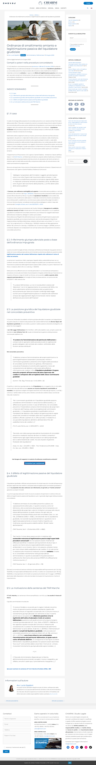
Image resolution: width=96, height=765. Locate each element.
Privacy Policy (63, 763)
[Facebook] (8, 3)
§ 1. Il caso (13, 93)
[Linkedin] (3, 3)
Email (72, 38)
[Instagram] (12, 3)
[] (53, 694)
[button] (88, 3)
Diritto (23, 55)
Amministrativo (31, 55)
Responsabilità (72, 24)
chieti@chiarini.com (49, 736)
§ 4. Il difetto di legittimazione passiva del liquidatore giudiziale (29, 99)
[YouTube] (6, 3)
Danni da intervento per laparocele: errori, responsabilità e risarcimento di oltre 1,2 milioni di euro (77, 122)
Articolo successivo (58, 701)
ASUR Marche (18, 157)
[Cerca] (85, 161)
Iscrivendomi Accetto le (77, 45)
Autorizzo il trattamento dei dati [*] (15, 747)
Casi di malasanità (73, 20)
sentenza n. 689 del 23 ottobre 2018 (42, 66)
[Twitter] (10, 3)
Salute (70, 25)
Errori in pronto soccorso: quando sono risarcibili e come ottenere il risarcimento (77, 142)
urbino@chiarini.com (40, 728)
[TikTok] (15, 3)
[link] (91, 8)
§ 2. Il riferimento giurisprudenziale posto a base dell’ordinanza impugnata (32, 95)
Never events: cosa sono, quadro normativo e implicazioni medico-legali (77, 148)
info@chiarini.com (70, 744)
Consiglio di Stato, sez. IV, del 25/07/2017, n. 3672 (29, 204)
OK (70, 763)
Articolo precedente (11, 701)
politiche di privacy (75, 46)
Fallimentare (40, 55)
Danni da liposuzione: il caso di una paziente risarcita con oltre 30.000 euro (77, 135)
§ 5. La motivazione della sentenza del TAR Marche (25, 102)
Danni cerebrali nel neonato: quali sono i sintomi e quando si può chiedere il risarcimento (77, 129)
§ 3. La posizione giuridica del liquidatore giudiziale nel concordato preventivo (33, 97)
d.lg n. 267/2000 (28, 193)
